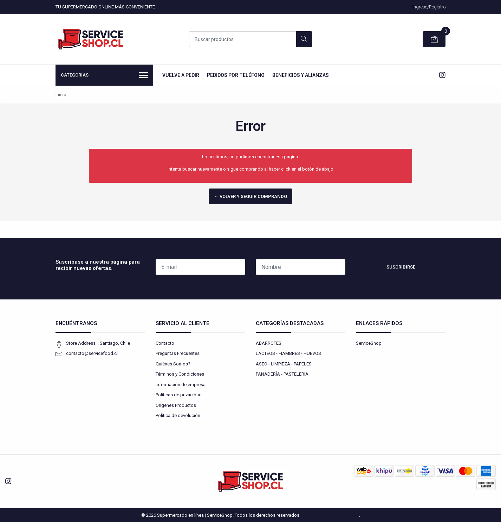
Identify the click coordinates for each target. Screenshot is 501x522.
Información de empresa (181, 384)
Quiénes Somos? (173, 363)
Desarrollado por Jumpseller (330, 515)
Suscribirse (400, 267)
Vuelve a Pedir (180, 75)
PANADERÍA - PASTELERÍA (282, 374)
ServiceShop (369, 343)
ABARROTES (268, 343)
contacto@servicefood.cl (92, 353)
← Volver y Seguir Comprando (250, 196)
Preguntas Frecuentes (178, 353)
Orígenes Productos (176, 405)
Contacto (165, 343)
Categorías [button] (104, 75)
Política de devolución (178, 415)
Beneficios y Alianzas (300, 75)
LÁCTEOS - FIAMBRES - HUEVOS (288, 353)
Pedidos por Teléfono (236, 75)
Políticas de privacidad (179, 394)
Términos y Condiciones (180, 374)
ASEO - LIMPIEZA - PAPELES (284, 363)
